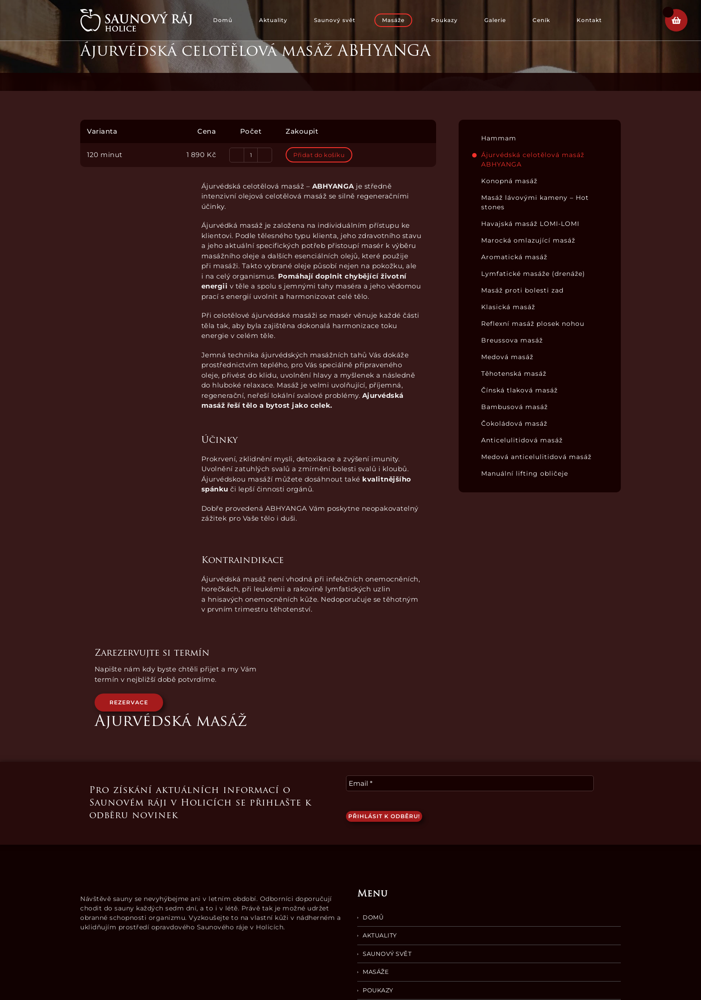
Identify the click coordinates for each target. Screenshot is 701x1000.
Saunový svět (387, 953)
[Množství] (251, 155)
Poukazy (378, 990)
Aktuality (380, 935)
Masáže (376, 971)
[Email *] (470, 783)
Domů (373, 917)
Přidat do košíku (319, 154)
